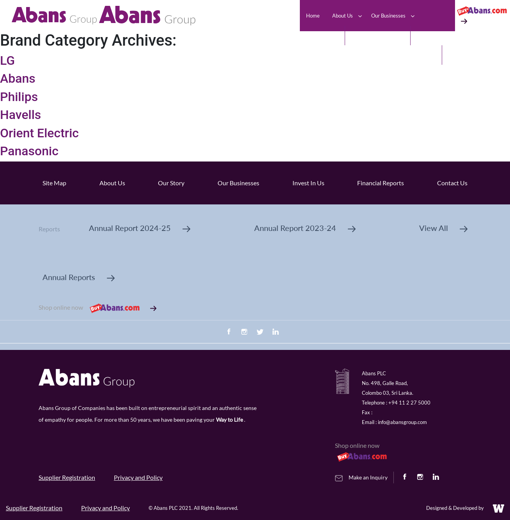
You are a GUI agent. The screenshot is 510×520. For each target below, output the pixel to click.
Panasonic (29, 151)
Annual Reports (78, 277)
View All (443, 227)
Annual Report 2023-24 (305, 227)
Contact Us (452, 182)
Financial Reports (380, 182)
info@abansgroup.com (402, 422)
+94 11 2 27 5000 (409, 402)
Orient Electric (39, 133)
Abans (17, 78)
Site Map (54, 182)
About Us (112, 182)
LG (7, 60)
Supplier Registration (67, 477)
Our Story (171, 182)
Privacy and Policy (138, 477)
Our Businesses (238, 182)
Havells (20, 114)
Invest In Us (308, 182)
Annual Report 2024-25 (139, 227)
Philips (19, 96)
